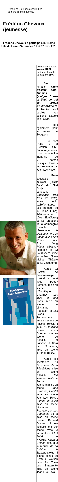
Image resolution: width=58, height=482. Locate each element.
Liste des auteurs (28, 9)
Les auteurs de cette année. (25, 10)
